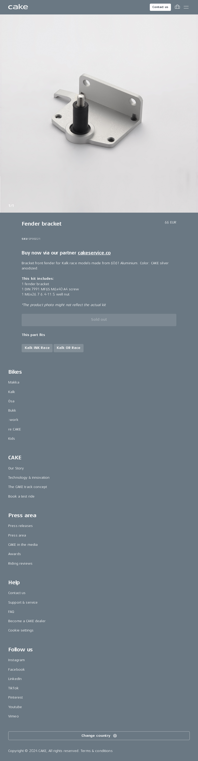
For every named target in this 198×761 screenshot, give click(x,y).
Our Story (16, 468)
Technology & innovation (29, 477)
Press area (17, 535)
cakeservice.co (94, 252)
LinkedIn (15, 679)
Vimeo (13, 716)
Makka (13, 382)
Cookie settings (21, 630)
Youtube (15, 707)
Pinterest (15, 697)
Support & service (23, 602)
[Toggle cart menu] (177, 7)
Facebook (16, 669)
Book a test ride (21, 496)
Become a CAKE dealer (27, 621)
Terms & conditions (97, 751)
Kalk (11, 392)
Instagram (16, 660)
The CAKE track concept (27, 487)
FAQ (11, 612)
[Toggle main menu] (186, 7)
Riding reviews (20, 563)
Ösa (11, 401)
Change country (99, 735)
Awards (14, 554)
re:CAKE (14, 429)
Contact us (160, 7)
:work (13, 420)
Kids (11, 438)
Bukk (12, 410)
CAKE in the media (23, 545)
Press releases (20, 526)
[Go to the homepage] (18, 7)
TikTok (13, 688)
